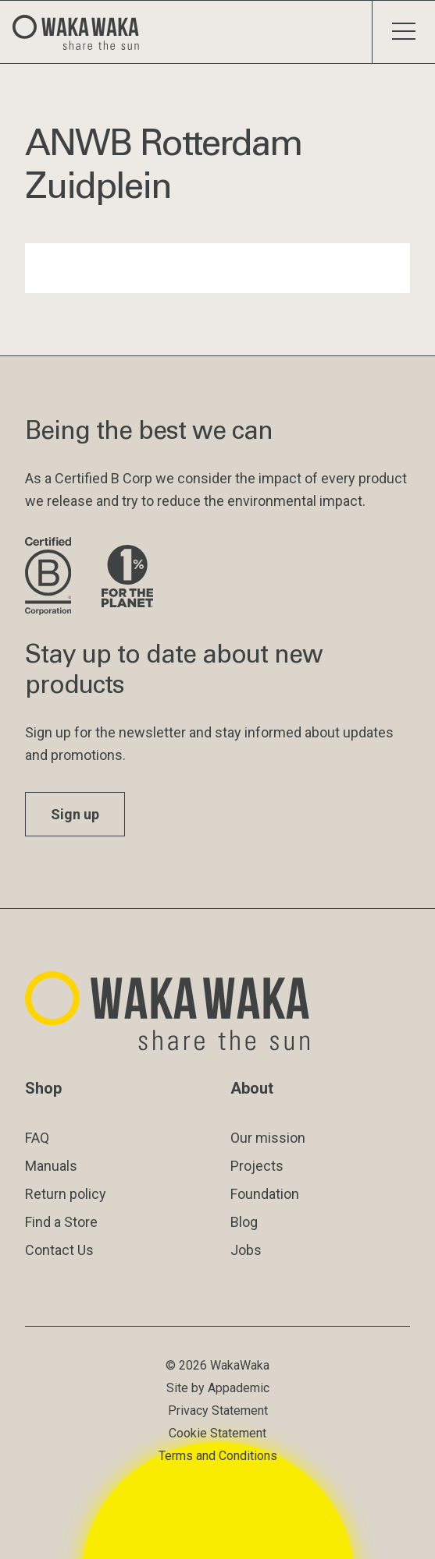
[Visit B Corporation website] (51, 577)
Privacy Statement (218, 1410)
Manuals (51, 1166)
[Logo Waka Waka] (82, 32)
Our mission (267, 1137)
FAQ (37, 1137)
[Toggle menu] (403, 32)
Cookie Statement (217, 1433)
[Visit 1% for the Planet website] (127, 577)
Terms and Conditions (218, 1455)
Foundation (264, 1194)
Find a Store (61, 1222)
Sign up (75, 814)
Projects (256, 1166)
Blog (244, 1222)
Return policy (65, 1194)
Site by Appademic (217, 1387)
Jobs (246, 1250)
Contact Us (59, 1250)
